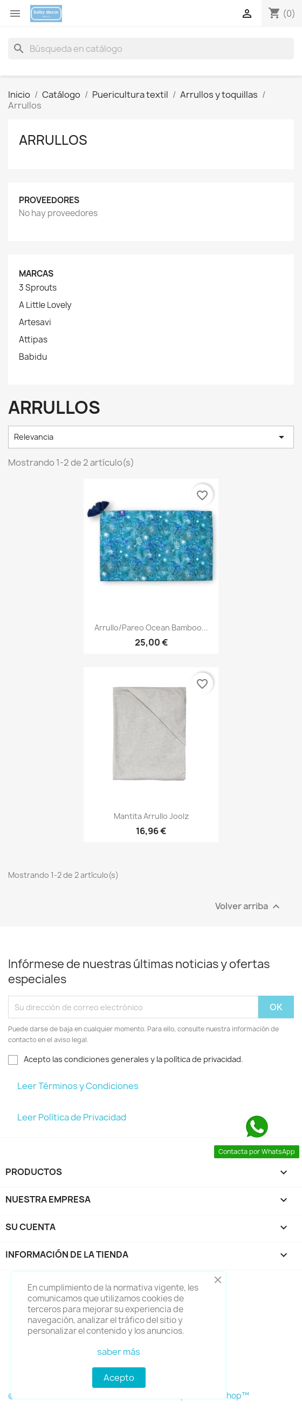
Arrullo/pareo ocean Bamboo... (151, 627)
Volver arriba (249, 907)
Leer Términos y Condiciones (78, 1086)
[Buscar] (151, 48)
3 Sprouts (38, 288)
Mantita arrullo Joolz (151, 816)
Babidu (33, 357)
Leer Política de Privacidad (71, 1117)
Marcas (36, 273)
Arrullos (53, 140)
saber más (118, 1352)
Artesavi (35, 322)
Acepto (119, 1378)
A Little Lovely (45, 305)
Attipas (33, 339)
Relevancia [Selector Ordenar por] (151, 437)
